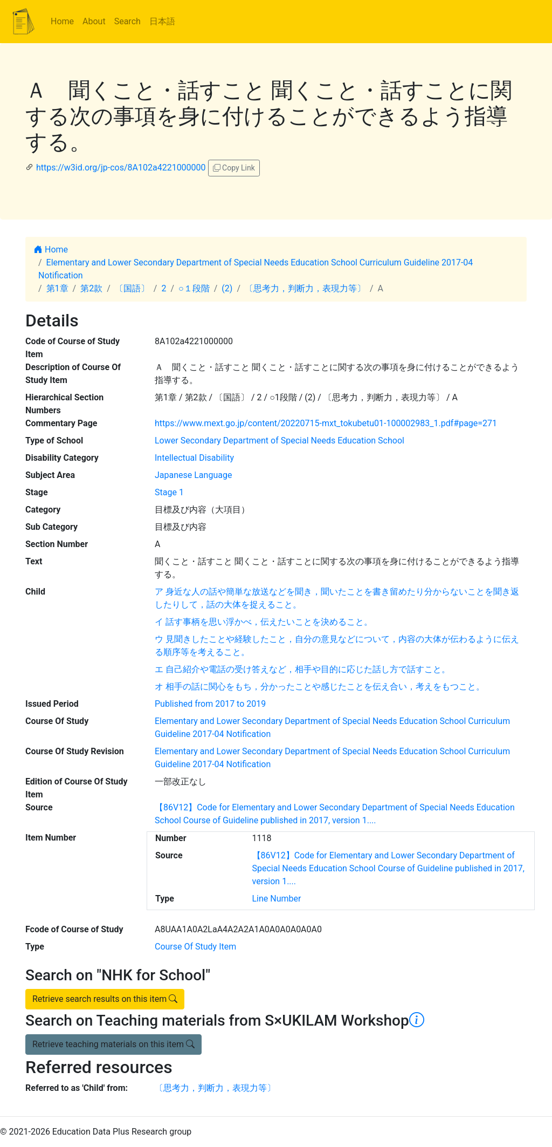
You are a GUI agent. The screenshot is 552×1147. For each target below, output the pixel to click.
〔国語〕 (132, 288)
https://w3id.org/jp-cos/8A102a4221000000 (121, 167)
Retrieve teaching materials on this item (113, 1044)
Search (127, 21)
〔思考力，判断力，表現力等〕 (305, 288)
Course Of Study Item (195, 946)
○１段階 (194, 288)
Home (62, 21)
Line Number (276, 898)
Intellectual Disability (194, 458)
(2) (227, 288)
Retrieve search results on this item (104, 999)
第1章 (57, 288)
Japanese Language (193, 475)
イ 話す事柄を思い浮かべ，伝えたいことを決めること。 (263, 622)
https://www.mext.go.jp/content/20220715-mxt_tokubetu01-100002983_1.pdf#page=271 (326, 423)
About (94, 21)
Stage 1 (169, 492)
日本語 (162, 21)
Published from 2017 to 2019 (210, 704)
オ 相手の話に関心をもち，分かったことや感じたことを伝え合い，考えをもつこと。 (320, 686)
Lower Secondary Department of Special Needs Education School (279, 440)
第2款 (91, 288)
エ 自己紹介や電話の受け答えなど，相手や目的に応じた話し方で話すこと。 (302, 669)
